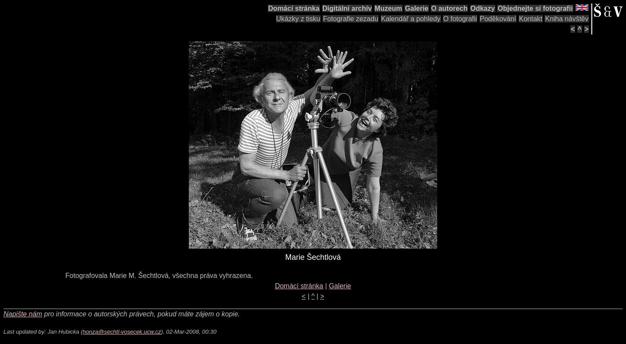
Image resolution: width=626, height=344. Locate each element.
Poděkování (498, 18)
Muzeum (388, 8)
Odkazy (482, 8)
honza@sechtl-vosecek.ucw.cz (122, 331)
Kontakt (530, 18)
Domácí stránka (293, 8)
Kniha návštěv (566, 18)
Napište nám (22, 314)
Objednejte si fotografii (535, 8)
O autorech (449, 8)
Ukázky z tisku (298, 18)
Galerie (416, 8)
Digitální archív (347, 8)
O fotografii (460, 18)
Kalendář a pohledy (411, 18)
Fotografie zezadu (350, 18)
